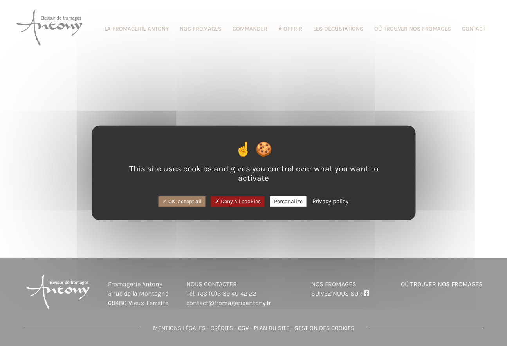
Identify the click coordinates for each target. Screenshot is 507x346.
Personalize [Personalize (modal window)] (288, 201)
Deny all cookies (238, 201)
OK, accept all (182, 201)
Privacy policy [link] (330, 200)
